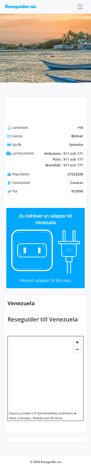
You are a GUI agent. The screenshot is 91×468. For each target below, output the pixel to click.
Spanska (76, 144)
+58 (80, 127)
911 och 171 (63, 153)
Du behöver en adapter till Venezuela (45, 219)
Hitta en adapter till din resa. (45, 280)
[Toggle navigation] (80, 7)
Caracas (76, 182)
